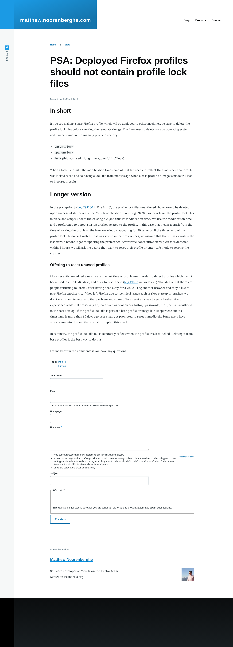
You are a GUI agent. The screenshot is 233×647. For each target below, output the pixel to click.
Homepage (56, 411)
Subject (54, 473)
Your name (56, 375)
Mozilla (62, 361)
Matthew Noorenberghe (71, 559)
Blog (67, 44)
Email (53, 391)
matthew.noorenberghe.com (55, 20)
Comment (55, 427)
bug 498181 (131, 282)
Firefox (62, 366)
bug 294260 (85, 207)
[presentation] (77, 499)
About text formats (186, 457)
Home (53, 44)
